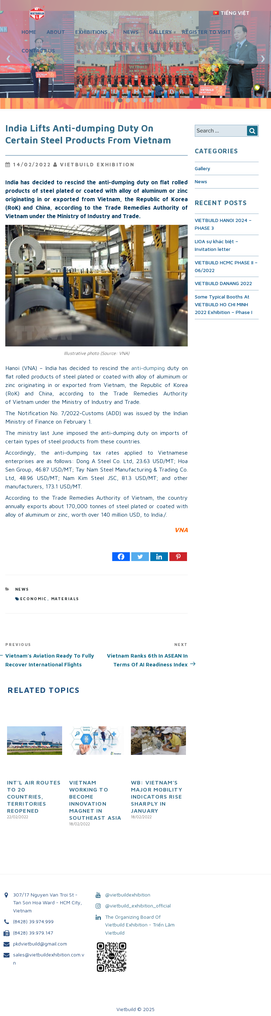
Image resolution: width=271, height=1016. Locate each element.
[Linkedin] (159, 556)
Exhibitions (95, 32)
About (56, 32)
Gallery (160, 32)
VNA (181, 530)
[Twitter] (140, 556)
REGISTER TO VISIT (206, 32)
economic (33, 598)
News (131, 32)
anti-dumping (148, 368)
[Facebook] (121, 556)
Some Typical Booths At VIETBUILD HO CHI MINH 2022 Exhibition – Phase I (223, 304)
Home (29, 32)
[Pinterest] (178, 556)
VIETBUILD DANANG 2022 (223, 283)
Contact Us (38, 51)
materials (65, 598)
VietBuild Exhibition (97, 164)
